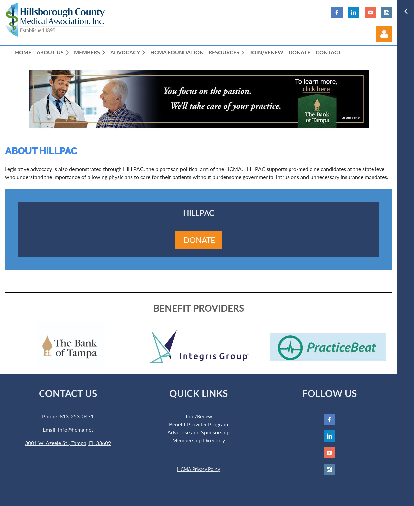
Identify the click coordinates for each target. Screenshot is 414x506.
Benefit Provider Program (198, 424)
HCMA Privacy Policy (198, 469)
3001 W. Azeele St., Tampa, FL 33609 (68, 443)
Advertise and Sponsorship (198, 432)
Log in (384, 34)
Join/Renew (198, 416)
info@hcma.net (75, 429)
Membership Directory (198, 440)
